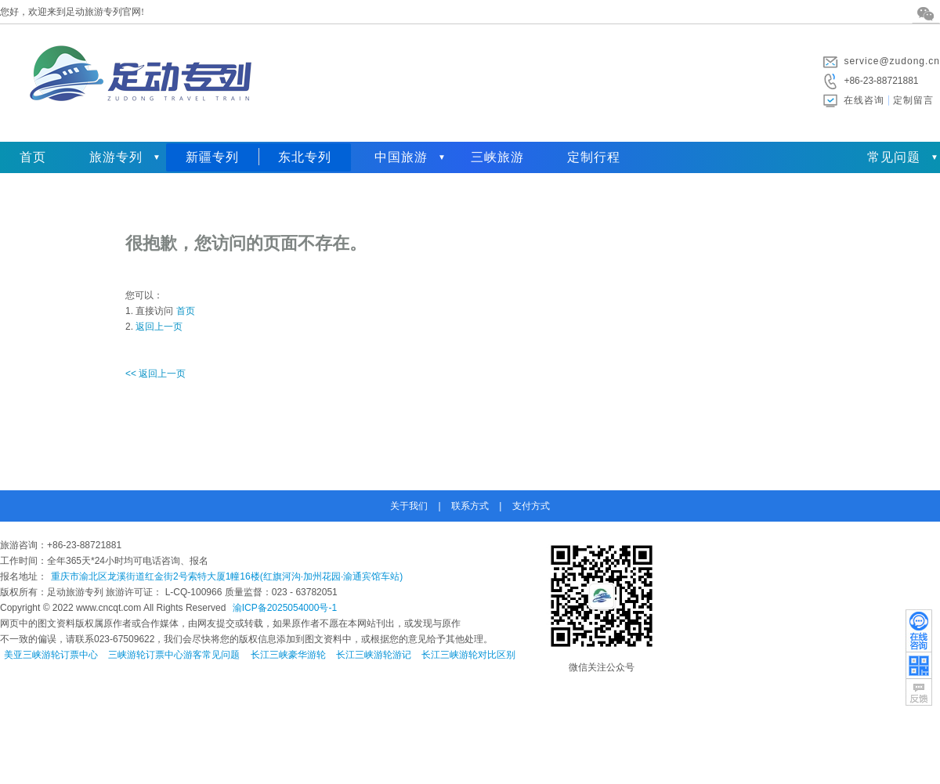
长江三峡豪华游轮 (288, 654)
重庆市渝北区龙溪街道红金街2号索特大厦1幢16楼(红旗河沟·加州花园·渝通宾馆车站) (227, 576)
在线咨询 (864, 100)
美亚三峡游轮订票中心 (51, 654)
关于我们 (409, 505)
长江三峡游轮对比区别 (468, 654)
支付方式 (531, 505)
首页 (33, 157)
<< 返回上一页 (155, 373)
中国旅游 (401, 157)
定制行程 (593, 157)
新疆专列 (212, 157)
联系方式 (470, 505)
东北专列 (304, 157)
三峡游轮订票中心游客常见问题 (174, 654)
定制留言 (913, 100)
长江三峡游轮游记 (373, 654)
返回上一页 (159, 326)
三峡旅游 (497, 157)
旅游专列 (116, 157)
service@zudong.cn (892, 61)
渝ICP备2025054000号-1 (285, 607)
